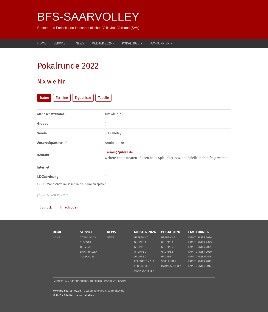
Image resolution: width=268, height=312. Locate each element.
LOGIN (122, 281)
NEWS (80, 43)
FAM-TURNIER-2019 (200, 256)
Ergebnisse (83, 98)
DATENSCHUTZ (79, 281)
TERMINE (85, 247)
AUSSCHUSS (87, 256)
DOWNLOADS (88, 237)
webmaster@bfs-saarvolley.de (105, 290)
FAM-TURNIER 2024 (200, 247)
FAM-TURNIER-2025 (200, 242)
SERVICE (60, 43)
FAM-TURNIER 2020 (200, 251)
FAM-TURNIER (159, 43)
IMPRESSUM (60, 281)
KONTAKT (110, 281)
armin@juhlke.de (120, 152)
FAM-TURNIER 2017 (199, 266)
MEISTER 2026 (102, 43)
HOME (41, 43)
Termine (62, 98)
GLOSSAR (85, 242)
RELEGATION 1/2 (144, 261)
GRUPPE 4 (167, 256)
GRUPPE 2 (167, 247)
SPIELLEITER (141, 266)
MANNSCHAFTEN (144, 270)
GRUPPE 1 (167, 242)
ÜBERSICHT (141, 237)
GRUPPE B (140, 247)
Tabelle (103, 98)
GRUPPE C (140, 251)
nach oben (69, 207)
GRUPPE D (140, 256)
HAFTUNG (96, 281)
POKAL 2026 (131, 43)
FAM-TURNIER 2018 (199, 261)
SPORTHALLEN (89, 251)
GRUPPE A (140, 242)
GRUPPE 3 (167, 251)
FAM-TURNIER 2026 (200, 237)
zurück (46, 207)
